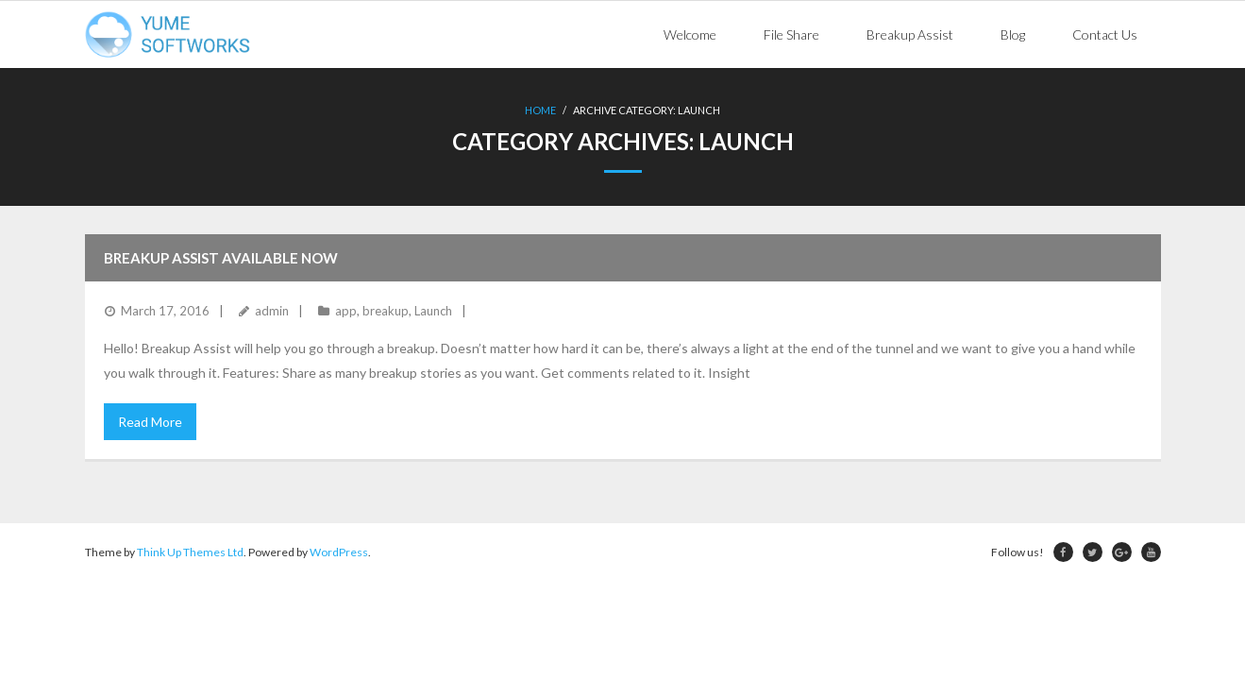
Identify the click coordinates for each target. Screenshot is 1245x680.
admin (272, 310)
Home (540, 110)
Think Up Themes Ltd (190, 552)
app (346, 310)
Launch (433, 310)
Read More (150, 422)
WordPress (339, 552)
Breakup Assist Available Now (221, 257)
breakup (385, 310)
